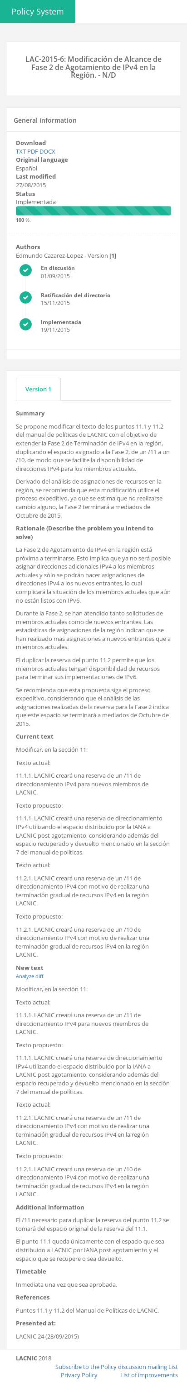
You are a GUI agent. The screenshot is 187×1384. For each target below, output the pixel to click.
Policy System (37, 11)
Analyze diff (29, 976)
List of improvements (149, 1375)
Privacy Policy (79, 1375)
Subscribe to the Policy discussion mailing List (116, 1366)
